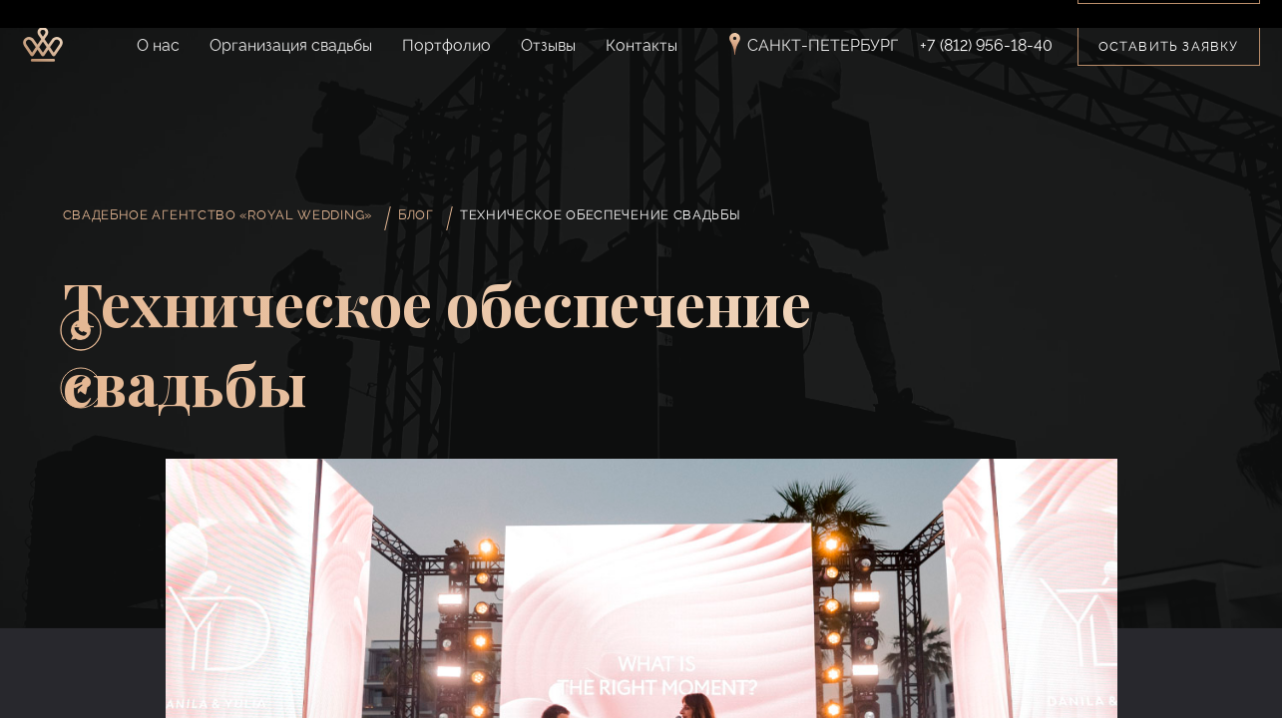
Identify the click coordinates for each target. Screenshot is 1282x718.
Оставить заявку (1168, 46)
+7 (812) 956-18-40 (986, 46)
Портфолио (446, 45)
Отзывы (548, 45)
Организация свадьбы (291, 45)
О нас (158, 45)
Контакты (641, 45)
